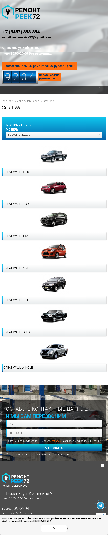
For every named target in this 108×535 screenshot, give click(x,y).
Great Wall (49, 101)
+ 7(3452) (15, 509)
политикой (28, 521)
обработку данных (10, 521)
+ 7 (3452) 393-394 (21, 31)
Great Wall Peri (15, 268)
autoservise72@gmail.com (18, 513)
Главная (6, 101)
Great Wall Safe (16, 300)
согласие (55, 441)
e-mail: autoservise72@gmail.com (26, 37)
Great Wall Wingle (18, 367)
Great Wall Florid (17, 204)
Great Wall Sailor (17, 332)
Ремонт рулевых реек (27, 101)
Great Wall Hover (17, 236)
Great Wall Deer (16, 172)
